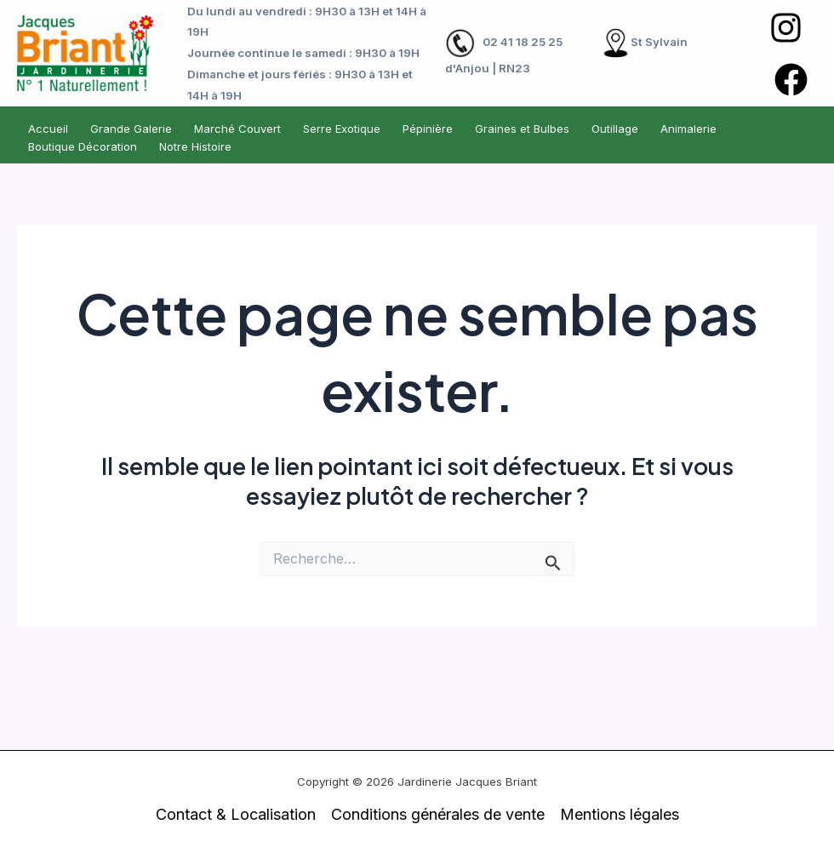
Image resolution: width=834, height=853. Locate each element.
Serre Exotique (341, 128)
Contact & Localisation (236, 814)
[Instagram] (786, 28)
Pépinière (428, 128)
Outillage (614, 128)
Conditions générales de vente (438, 814)
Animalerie (688, 128)
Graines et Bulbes (522, 128)
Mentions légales (619, 814)
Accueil (48, 128)
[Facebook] (791, 80)
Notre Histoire (195, 146)
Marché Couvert (237, 128)
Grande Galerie (131, 128)
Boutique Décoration (82, 146)
